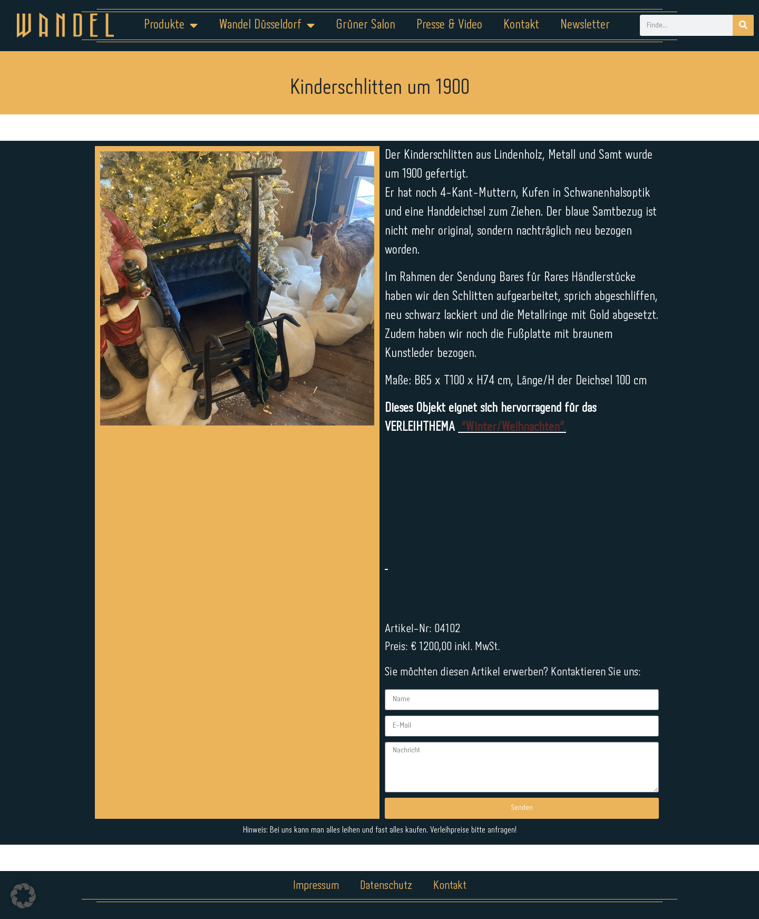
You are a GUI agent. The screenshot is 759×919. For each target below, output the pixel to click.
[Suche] (743, 25)
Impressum (316, 886)
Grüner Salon (365, 25)
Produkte (171, 25)
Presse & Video (449, 25)
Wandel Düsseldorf (267, 25)
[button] (23, 896)
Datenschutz (386, 886)
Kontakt (521, 25)
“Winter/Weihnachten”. (512, 427)
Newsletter (585, 25)
